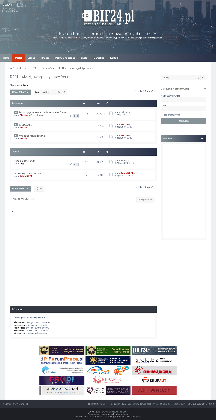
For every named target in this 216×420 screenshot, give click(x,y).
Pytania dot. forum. (25, 160)
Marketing (98, 58)
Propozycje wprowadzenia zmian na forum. (42, 112)
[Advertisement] (183, 191)
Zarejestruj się (182, 89)
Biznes (31, 58)
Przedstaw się (37, 115)
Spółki (84, 58)
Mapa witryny (133, 416)
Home (6, 58)
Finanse (45, 58)
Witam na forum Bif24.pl (32, 135)
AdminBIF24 (26, 176)
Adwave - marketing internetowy (110, 416)
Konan (124, 160)
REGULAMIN (25, 124)
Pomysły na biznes (65, 58)
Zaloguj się (166, 89)
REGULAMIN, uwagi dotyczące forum (40, 77)
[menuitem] (19, 4)
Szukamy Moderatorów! (27, 173)
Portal (18, 58)
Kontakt (114, 58)
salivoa (124, 112)
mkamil (24, 85)
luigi (22, 163)
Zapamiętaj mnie (172, 115)
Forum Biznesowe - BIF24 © (114, 412)
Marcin (23, 115)
